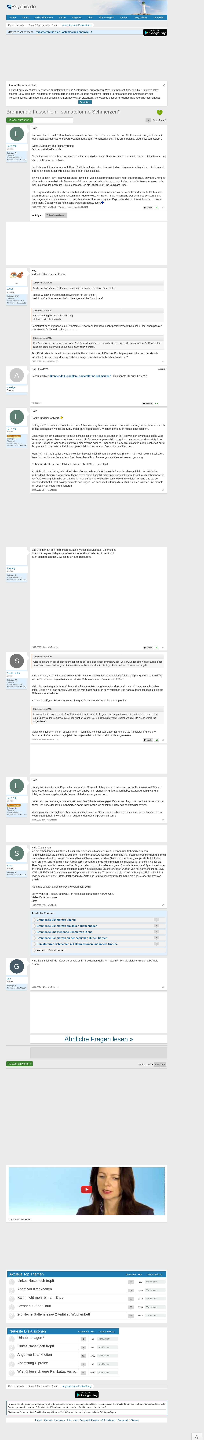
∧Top (196, 1436)
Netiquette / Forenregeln (118, 1420)
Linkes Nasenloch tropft (35, 1281)
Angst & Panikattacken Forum (43, 1386)
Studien (124, 17)
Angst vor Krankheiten (34, 1289)
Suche (62, 17)
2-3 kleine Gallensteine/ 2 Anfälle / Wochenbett (53, 1314)
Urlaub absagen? (30, 1338)
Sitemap (134, 1420)
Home (12, 17)
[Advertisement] (98, 1012)
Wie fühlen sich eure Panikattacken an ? (48, 1371)
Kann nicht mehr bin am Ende (40, 1297)
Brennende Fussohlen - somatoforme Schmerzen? (63, 112)
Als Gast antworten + (19, 120)
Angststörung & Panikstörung (76, 1386)
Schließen (85, 102)
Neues (25, 17)
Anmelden (158, 17)
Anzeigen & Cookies (89, 1420)
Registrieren (141, 17)
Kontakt (38, 1420)
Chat (90, 17)
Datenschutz (72, 1420)
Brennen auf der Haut (34, 1306)
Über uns (48, 1420)
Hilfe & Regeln (106, 17)
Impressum (59, 1420)
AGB (102, 1420)
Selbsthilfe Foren (44, 17)
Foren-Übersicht (16, 1386)
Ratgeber (76, 17)
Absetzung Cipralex (32, 1363)
